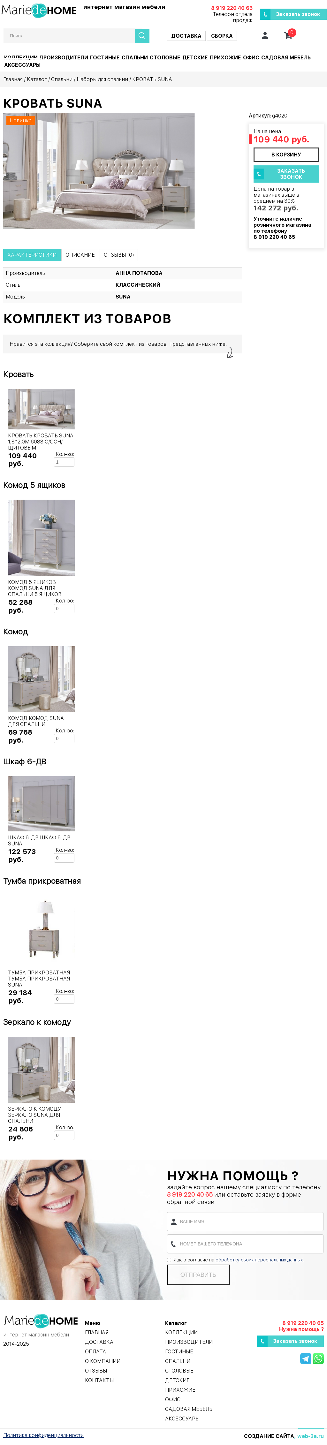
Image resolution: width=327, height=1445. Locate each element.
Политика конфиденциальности (43, 1435)
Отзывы (96, 1371)
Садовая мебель (286, 58)
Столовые (165, 58)
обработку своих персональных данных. (260, 1259)
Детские (195, 58)
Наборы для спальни (102, 79)
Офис (251, 58)
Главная (13, 79)
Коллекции (21, 58)
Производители (64, 58)
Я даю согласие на (235, 1259)
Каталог (37, 79)
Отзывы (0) (119, 255)
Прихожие (225, 58)
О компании (102, 1361)
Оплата (95, 1352)
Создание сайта (269, 1436)
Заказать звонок (298, 14)
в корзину (286, 155)
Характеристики (32, 255)
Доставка (186, 36)
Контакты (99, 1380)
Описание (80, 255)
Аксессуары (22, 65)
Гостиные (105, 58)
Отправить (198, 1274)
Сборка (222, 36)
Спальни (135, 58)
